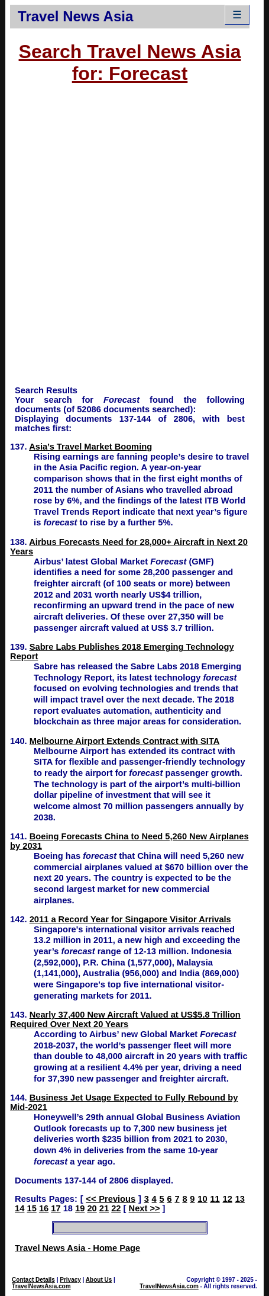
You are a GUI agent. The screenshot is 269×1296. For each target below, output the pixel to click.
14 (19, 1208)
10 (202, 1199)
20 (91, 1208)
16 (43, 1208)
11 (214, 1199)
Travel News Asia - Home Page (77, 1248)
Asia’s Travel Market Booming (90, 446)
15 (31, 1208)
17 (55, 1208)
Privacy (70, 1279)
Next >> (144, 1208)
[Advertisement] (134, 240)
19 (80, 1208)
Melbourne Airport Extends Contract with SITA (125, 741)
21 (104, 1208)
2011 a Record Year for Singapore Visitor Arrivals (130, 919)
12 (227, 1199)
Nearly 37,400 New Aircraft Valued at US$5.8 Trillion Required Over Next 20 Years (125, 1019)
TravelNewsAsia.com (41, 1286)
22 (116, 1208)
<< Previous (110, 1199)
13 (240, 1199)
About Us (99, 1279)
